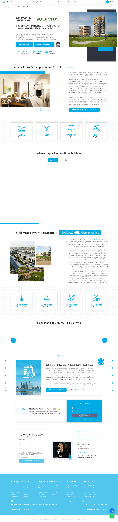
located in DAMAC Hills (91, 239)
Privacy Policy (88, 408)
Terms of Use (84, 409)
